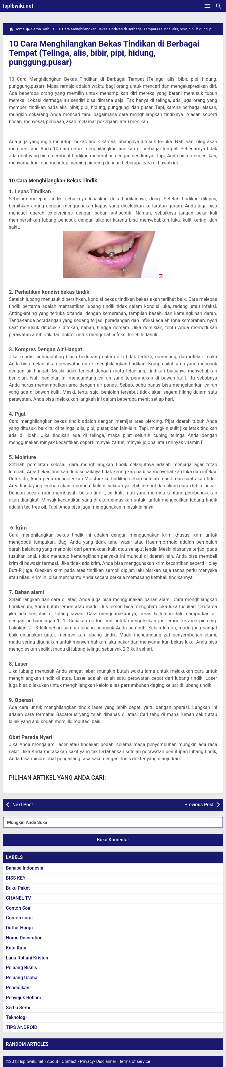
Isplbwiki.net (18, 6)
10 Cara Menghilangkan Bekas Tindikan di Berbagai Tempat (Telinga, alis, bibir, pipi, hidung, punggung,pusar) (104, 53)
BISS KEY (16, 878)
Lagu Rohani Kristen (27, 958)
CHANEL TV (18, 898)
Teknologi (16, 1017)
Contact (69, 1061)
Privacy (87, 1061)
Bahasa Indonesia (24, 868)
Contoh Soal (18, 908)
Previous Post (199, 804)
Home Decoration (24, 938)
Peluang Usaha (21, 977)
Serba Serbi (18, 1007)
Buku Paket (18, 888)
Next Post (22, 804)
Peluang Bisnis (21, 967)
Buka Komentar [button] (113, 839)
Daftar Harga (19, 928)
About (52, 1061)
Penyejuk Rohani (23, 997)
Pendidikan (17, 987)
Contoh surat (19, 918)
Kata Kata (16, 948)
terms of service (135, 1061)
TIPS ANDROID (21, 1027)
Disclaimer (106, 1061)
